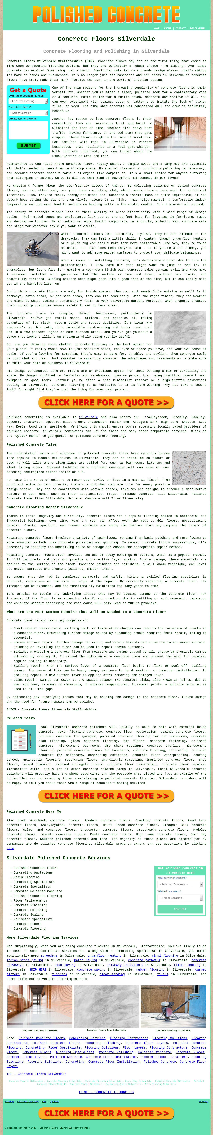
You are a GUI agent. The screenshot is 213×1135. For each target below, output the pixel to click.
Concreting (35, 1047)
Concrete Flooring (27, 1102)
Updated (54, 1102)
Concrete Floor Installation (111, 1057)
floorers (59, 974)
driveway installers (125, 965)
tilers (162, 974)
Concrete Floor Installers (164, 1057)
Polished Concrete (154, 1052)
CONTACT (181, 28)
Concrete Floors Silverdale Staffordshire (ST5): (51, 61)
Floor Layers (134, 1047)
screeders (49, 955)
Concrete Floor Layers (147, 1043)
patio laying (85, 960)
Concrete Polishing (103, 1043)
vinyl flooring (165, 955)
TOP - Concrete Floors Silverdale (36, 1074)
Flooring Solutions (170, 1038)
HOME (157, 28)
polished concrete (72, 839)
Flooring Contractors (129, 1038)
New (44, 1102)
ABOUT (167, 28)
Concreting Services (87, 1038)
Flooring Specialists (75, 1052)
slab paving (65, 965)
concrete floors (101, 516)
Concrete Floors (37, 1052)
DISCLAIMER (197, 28)
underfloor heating (104, 955)
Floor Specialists (64, 1047)
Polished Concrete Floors (42, 1038)
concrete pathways (144, 960)
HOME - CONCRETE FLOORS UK (106, 1092)
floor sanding (112, 974)
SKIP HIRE (37, 969)
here (10, 848)
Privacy (203, 1102)
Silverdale (88, 417)
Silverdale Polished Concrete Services (58, 858)
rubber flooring (150, 969)
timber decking (187, 965)
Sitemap (9, 1102)
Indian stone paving (25, 960)
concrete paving (91, 969)
